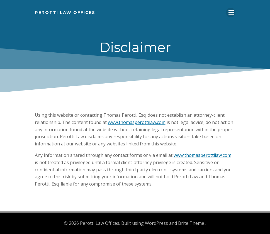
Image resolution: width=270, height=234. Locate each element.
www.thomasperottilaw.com (137, 122)
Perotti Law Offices (65, 12)
